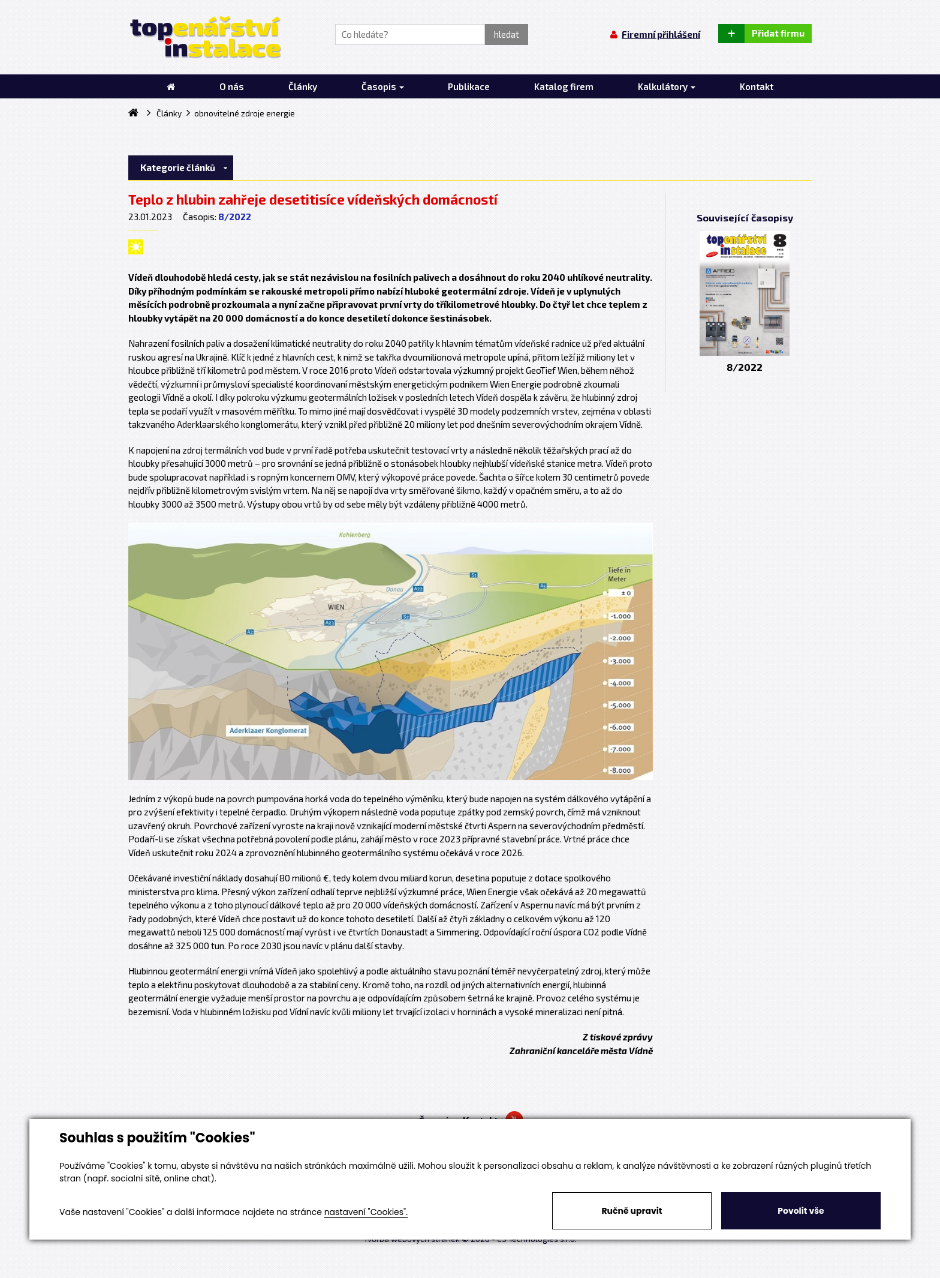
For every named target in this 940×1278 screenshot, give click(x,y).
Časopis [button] (382, 86)
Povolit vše (801, 1211)
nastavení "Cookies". (366, 1212)
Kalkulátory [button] (666, 86)
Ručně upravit (631, 1211)
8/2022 (234, 216)
